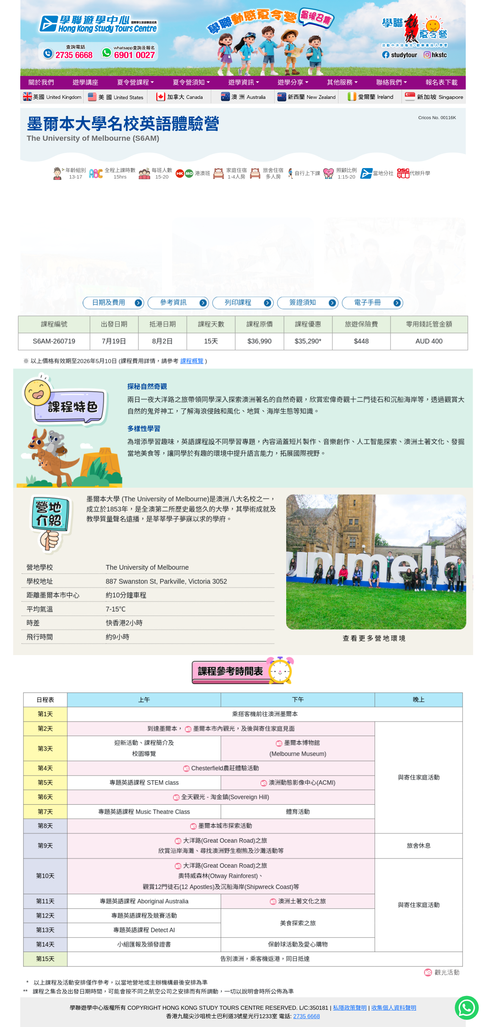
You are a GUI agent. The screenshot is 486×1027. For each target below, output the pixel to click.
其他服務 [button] (340, 82)
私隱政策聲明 (350, 1008)
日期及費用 (156, 312)
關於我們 (41, 82)
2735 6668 (306, 1016)
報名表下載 (442, 82)
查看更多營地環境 (328, 614)
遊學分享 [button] (290, 82)
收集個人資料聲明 (393, 1008)
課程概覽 (209, 350)
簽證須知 (281, 312)
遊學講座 (85, 82)
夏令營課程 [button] (133, 82)
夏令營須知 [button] (188, 82)
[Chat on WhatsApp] (467, 1008)
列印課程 (239, 312)
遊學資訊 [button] (241, 82)
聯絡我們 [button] (389, 82)
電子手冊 (323, 312)
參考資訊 (198, 312)
